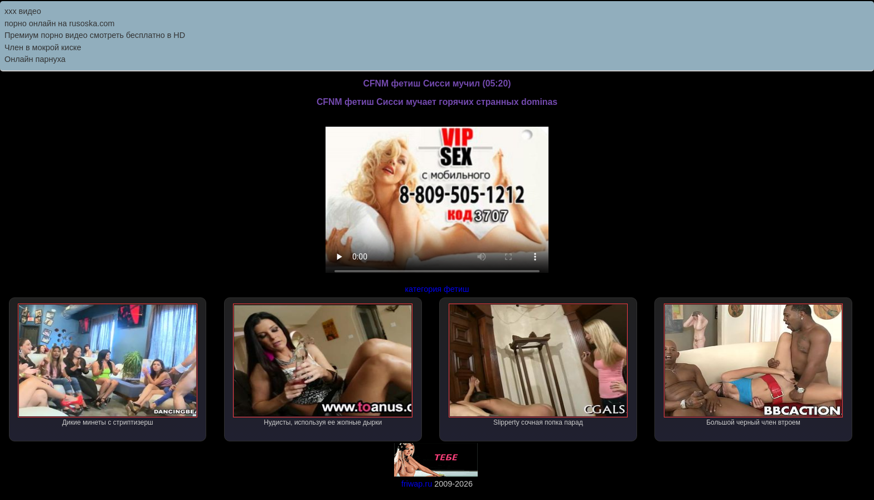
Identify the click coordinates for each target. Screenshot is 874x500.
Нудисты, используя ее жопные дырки (322, 365)
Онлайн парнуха (35, 59)
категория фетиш (437, 289)
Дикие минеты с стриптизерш (107, 365)
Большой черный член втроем (753, 365)
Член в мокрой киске (42, 47)
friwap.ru (416, 483)
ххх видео (22, 11)
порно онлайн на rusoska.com (59, 23)
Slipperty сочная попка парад (538, 365)
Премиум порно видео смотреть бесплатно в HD (94, 35)
